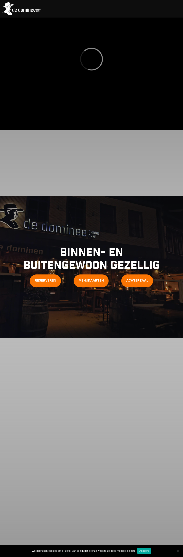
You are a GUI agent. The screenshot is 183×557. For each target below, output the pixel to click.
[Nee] (178, 551)
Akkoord (144, 550)
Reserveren (45, 280)
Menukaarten (91, 280)
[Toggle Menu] (175, 9)
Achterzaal (137, 280)
